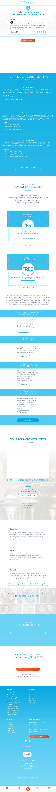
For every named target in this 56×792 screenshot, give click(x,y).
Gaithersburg (27, 753)
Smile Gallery (33, 702)
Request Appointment (39, 736)
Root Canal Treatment (13, 710)
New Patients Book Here (28, 495)
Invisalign (9, 704)
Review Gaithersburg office (38, 584)
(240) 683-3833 (12, 304)
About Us (32, 693)
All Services (28, 420)
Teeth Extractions (12, 712)
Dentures (9, 700)
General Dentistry (12, 697)
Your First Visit (11, 693)
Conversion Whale (33, 782)
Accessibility (28, 778)
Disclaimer (35, 778)
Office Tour (32, 700)
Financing (10, 726)
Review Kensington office (17, 584)
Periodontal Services (13, 708)
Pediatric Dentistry (12, 706)
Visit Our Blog (28, 746)
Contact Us (10, 722)
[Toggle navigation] (7, 789)
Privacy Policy (21, 778)
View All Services (12, 714)
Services (31, 695)
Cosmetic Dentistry (12, 695)
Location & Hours (12, 724)
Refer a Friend (11, 730)
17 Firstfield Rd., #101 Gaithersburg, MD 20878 (28, 766)
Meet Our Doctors (28, 40)
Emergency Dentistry (13, 702)
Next (47, 18)
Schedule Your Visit (28, 669)
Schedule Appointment (28, 238)
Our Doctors (32, 698)
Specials (31, 697)
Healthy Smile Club (12, 732)
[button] (10, 633)
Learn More (23, 330)
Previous (42, 18)
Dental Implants (11, 698)
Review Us (10, 728)
